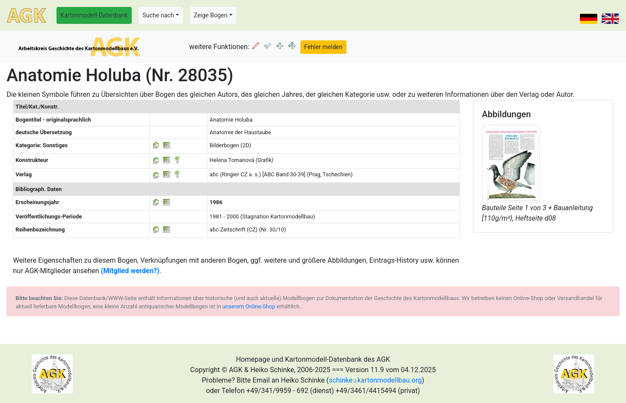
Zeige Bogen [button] (211, 15)
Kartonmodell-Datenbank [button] (94, 15)
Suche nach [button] (158, 15)
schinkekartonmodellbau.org (375, 380)
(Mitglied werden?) (130, 271)
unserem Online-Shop (249, 306)
